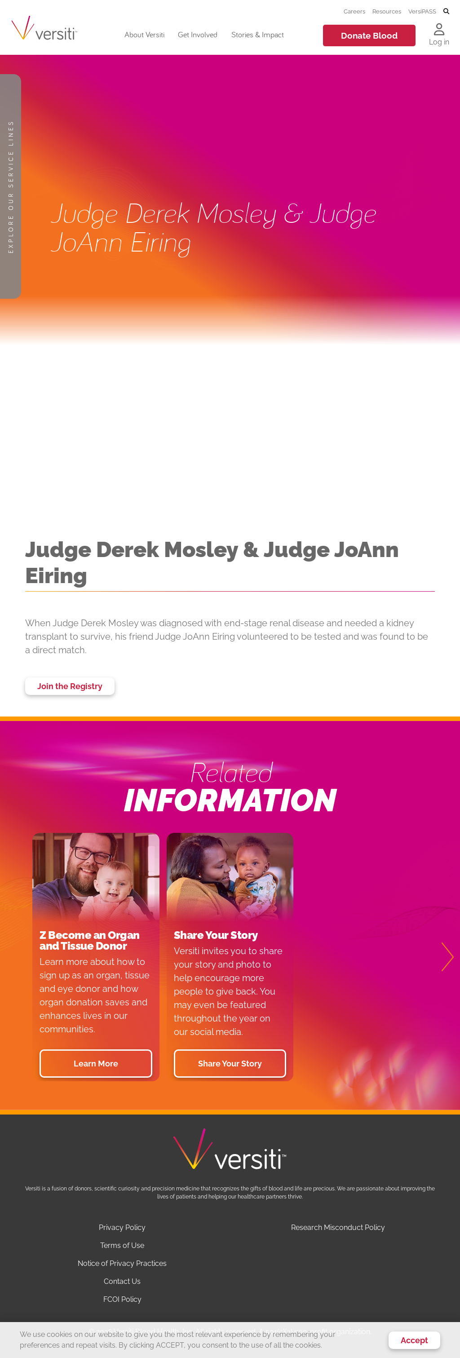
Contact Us (122, 1281)
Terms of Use (122, 1245)
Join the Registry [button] (69, 686)
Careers (354, 11)
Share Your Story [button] (230, 1063)
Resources (386, 11)
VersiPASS (422, 11)
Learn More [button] (96, 1063)
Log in (439, 42)
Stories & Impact (257, 34)
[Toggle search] (446, 11)
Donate (369, 35)
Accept (414, 1340)
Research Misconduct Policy (338, 1227)
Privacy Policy (122, 1227)
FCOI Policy (122, 1299)
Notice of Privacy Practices (122, 1263)
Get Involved (197, 34)
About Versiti (144, 34)
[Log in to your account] (439, 30)
